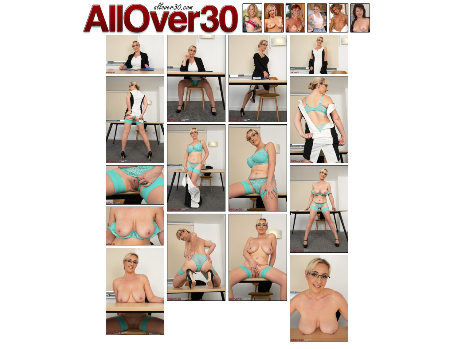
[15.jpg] (319, 298)
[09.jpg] (135, 185)
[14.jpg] (135, 291)
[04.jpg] (319, 54)
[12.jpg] (196, 257)
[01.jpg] (135, 54)
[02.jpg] (196, 78)
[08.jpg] (258, 167)
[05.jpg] (135, 119)
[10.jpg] (319, 209)
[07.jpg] (196, 167)
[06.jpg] (319, 119)
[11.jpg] (135, 226)
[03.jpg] (258, 78)
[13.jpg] (258, 257)
